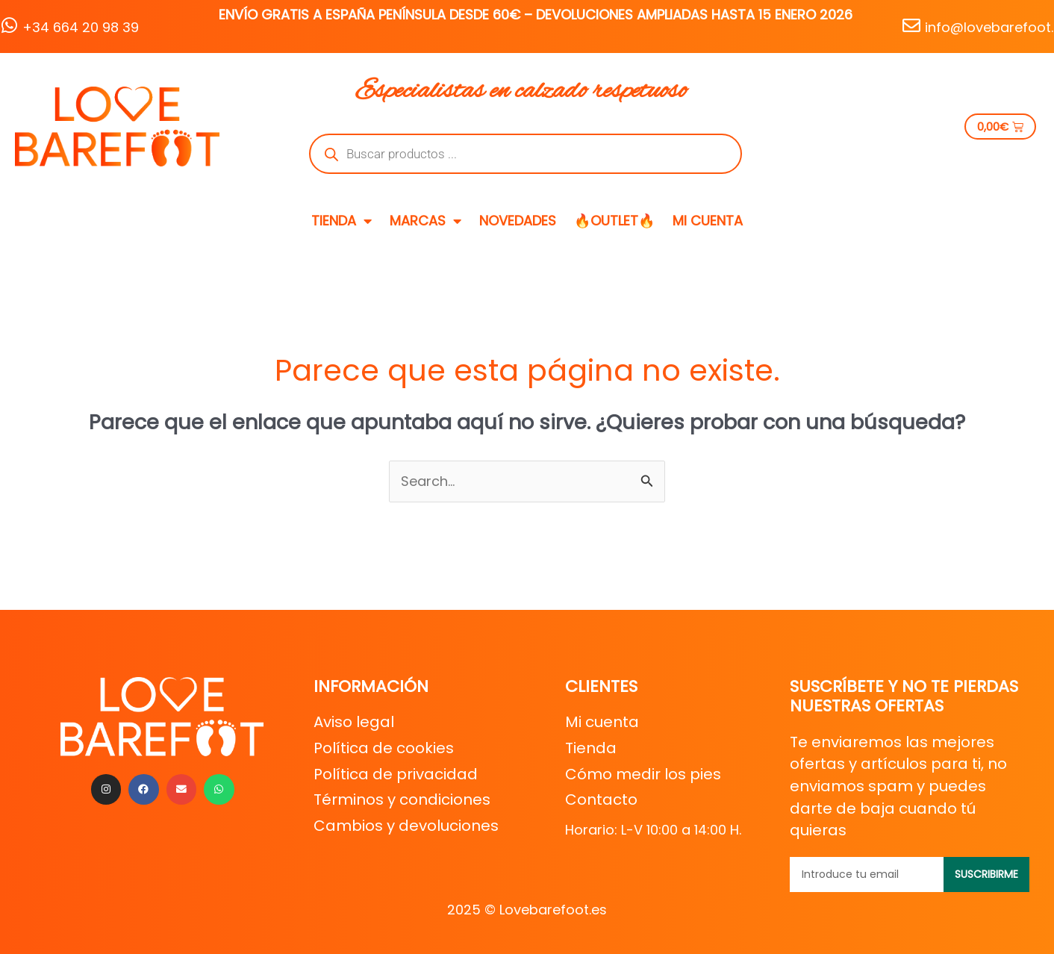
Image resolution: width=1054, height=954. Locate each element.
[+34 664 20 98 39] (9, 25)
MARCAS (425, 221)
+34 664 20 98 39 (80, 27)
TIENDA (341, 221)
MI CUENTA (708, 220)
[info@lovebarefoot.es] (911, 25)
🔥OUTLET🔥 (614, 220)
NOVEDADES (517, 220)
